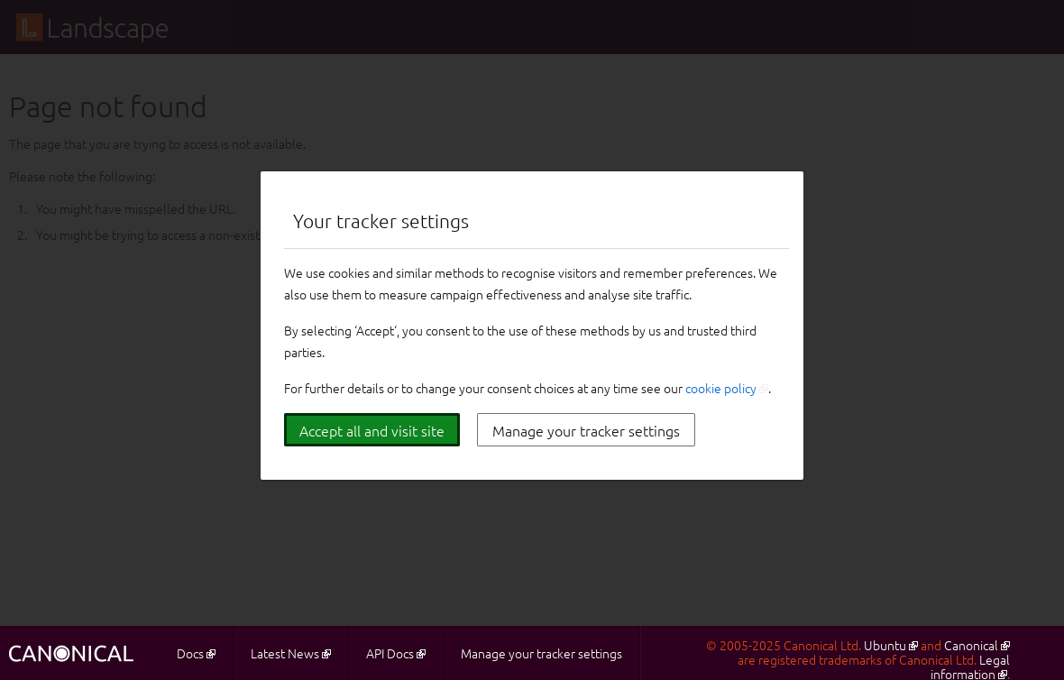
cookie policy (721, 388)
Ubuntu (885, 645)
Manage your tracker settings (586, 430)
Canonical (971, 645)
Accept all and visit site (372, 430)
